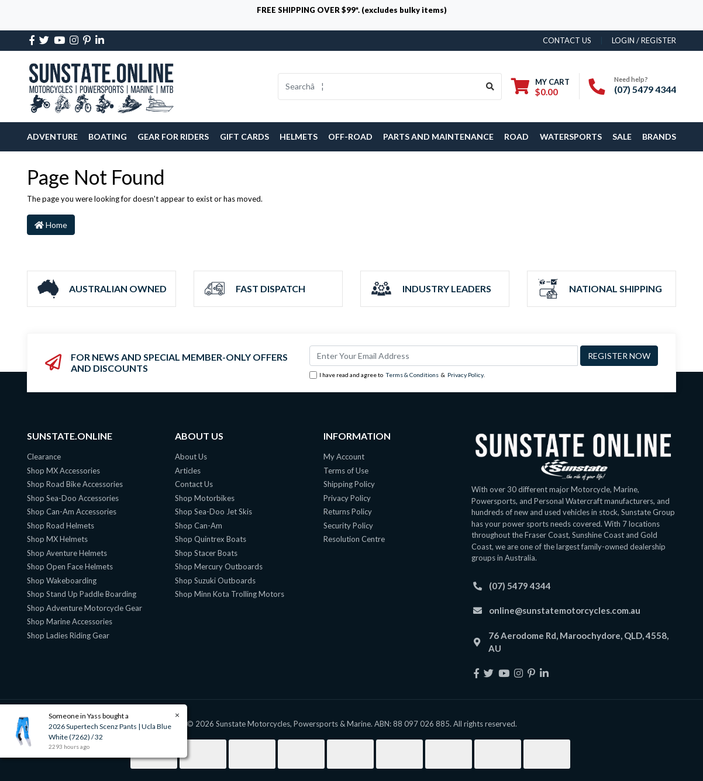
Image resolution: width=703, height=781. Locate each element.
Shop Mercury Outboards (219, 566)
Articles (188, 470)
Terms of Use (345, 470)
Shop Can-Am (198, 525)
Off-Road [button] (350, 136)
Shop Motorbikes (205, 498)
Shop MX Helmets (57, 539)
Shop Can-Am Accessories (71, 511)
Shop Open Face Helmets (70, 566)
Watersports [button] (571, 136)
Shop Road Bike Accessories (75, 484)
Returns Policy (347, 511)
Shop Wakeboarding (62, 580)
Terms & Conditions (412, 374)
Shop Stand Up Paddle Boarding (81, 594)
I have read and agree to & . (397, 375)
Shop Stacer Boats (206, 553)
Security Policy (348, 525)
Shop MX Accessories (63, 470)
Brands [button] (659, 136)
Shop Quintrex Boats (210, 539)
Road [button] (516, 136)
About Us (191, 456)
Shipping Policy (349, 484)
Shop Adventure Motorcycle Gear (84, 608)
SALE (622, 136)
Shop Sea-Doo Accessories (73, 498)
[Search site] (490, 86)
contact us (567, 40)
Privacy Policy (465, 374)
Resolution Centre (354, 539)
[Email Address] (443, 355)
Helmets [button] (299, 136)
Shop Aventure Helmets (67, 553)
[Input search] (379, 86)
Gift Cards (244, 136)
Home (51, 225)
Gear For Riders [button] (173, 136)
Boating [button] (107, 136)
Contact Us (194, 484)
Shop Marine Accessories (69, 621)
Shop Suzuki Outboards (215, 580)
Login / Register (644, 40)
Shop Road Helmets (60, 525)
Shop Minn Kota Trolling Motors (229, 594)
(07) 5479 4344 (645, 89)
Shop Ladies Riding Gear (68, 635)
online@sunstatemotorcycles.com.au (564, 610)
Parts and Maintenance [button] (438, 136)
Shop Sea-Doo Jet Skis (213, 511)
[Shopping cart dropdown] (540, 87)
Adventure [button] (52, 136)
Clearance (44, 456)
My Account (343, 456)
